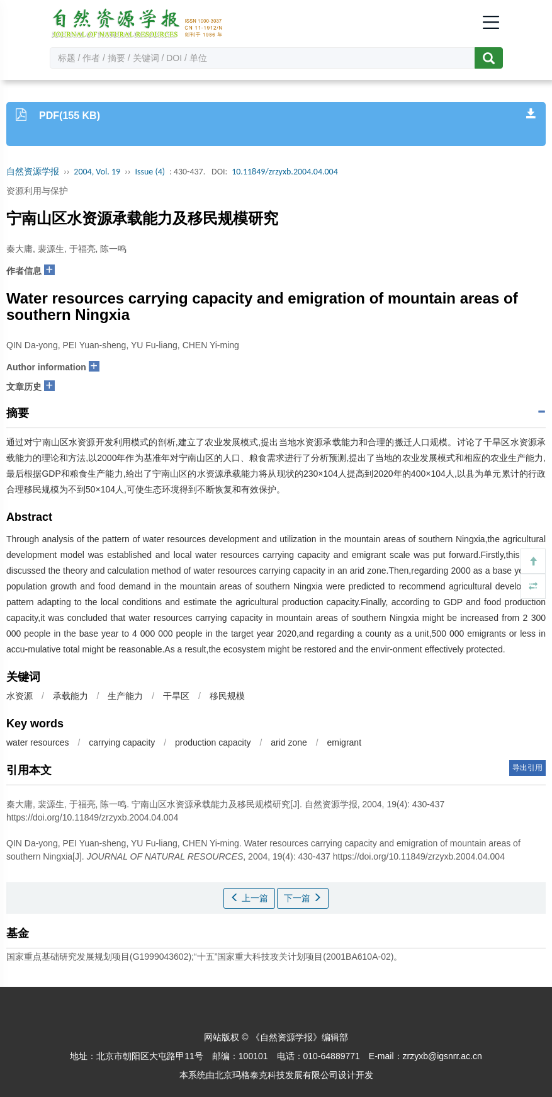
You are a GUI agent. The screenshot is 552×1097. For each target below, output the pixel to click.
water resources (37, 742)
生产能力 (125, 696)
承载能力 (70, 696)
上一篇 (249, 898)
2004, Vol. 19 (97, 171)
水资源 (19, 696)
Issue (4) (150, 171)
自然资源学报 (32, 171)
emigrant (344, 742)
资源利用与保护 (37, 191)
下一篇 (303, 898)
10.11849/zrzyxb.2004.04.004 (285, 171)
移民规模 (227, 696)
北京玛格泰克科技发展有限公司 (276, 1075)
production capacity (213, 742)
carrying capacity (122, 742)
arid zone (289, 742)
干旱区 (176, 696)
